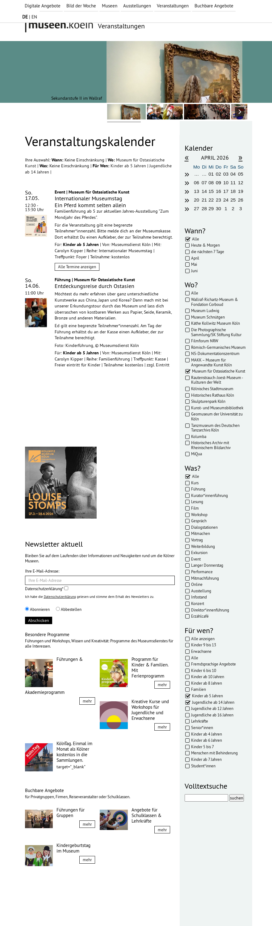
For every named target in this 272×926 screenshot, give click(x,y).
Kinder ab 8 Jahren (206, 683)
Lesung (197, 501)
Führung (198, 488)
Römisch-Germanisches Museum (218, 347)
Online (197, 584)
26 (240, 199)
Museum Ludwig (205, 310)
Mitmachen (200, 533)
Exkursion (199, 552)
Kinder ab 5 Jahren (129, 166)
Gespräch (199, 520)
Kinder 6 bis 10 (203, 670)
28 (204, 208)
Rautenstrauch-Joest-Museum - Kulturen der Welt (217, 380)
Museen (109, 6)
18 (233, 191)
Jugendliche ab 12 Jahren (212, 708)
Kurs (195, 482)
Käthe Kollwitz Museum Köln (215, 323)
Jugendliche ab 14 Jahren (213, 702)
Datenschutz (68, 910)
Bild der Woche (81, 6)
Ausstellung (201, 590)
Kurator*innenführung (209, 495)
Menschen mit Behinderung (214, 752)
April (195, 258)
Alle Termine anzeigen (77, 266)
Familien (198, 689)
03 (225, 174)
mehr (87, 701)
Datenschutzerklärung (60, 596)
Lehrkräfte (199, 721)
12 (240, 182)
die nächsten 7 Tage (207, 251)
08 (211, 182)
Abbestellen (69, 609)
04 (233, 174)
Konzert (197, 603)
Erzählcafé (200, 616)
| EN (29, 17)
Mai (194, 264)
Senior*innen (202, 727)
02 (218, 174)
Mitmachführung (205, 578)
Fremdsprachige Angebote (213, 663)
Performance (202, 571)
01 (211, 174)
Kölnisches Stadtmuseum (212, 388)
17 (225, 191)
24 (225, 199)
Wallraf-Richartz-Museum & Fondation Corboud (214, 302)
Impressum (40, 910)
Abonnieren (37, 609)
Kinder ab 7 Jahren (206, 759)
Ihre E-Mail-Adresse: (42, 571)
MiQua (196, 453)
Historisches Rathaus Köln (212, 395)
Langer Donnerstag (207, 565)
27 (196, 208)
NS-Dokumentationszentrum (215, 353)
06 (196, 182)
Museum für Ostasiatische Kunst (218, 371)
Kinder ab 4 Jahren (206, 734)
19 (240, 191)
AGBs (91, 910)
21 (204, 199)
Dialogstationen (204, 527)
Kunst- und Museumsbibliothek (217, 407)
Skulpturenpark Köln (208, 401)
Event (196, 559)
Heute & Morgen (205, 245)
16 (218, 191)
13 (196, 191)
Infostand (199, 596)
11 (233, 182)
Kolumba (198, 436)
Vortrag (197, 539)
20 (196, 199)
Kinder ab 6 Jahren (206, 740)
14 (204, 191)
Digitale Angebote (43, 6)
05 (240, 174)
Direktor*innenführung (210, 609)
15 (211, 191)
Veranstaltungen (173, 6)
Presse (109, 910)
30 (218, 208)
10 (225, 182)
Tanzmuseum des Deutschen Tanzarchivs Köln (215, 428)
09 (218, 182)
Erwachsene (201, 651)
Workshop (199, 514)
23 (218, 199)
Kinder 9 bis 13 (203, 644)
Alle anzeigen (203, 638)
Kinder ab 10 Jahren (207, 676)
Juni (194, 270)
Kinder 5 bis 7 (202, 746)
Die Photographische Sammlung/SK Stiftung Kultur (216, 332)
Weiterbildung (203, 546)
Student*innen (203, 765)
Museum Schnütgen (208, 317)
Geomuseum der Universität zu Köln (217, 416)
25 (233, 199)
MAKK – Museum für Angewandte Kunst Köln (211, 362)
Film (195, 508)
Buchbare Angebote (214, 6)
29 (211, 208)
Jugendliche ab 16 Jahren (212, 714)
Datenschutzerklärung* (46, 588)
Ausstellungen (137, 6)
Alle (195, 238)
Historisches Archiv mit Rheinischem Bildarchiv (211, 445)
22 (211, 199)
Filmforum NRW (204, 340)
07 (204, 182)
